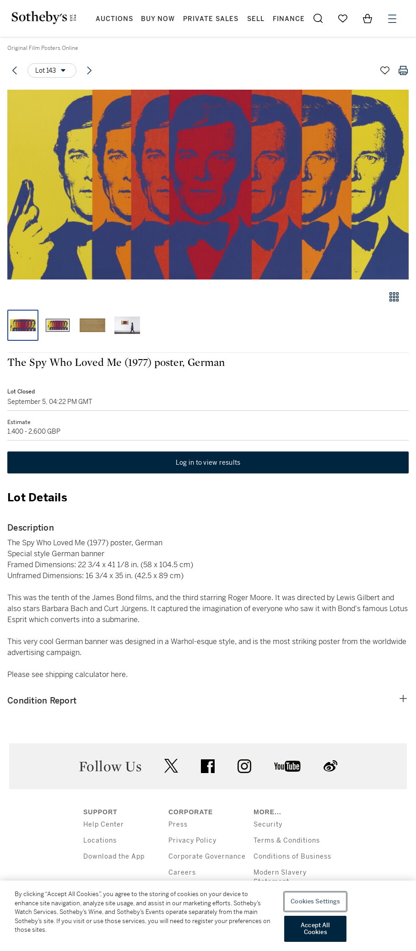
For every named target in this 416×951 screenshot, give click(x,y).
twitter (171, 766)
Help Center (103, 824)
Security (268, 824)
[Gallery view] (394, 297)
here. (119, 674)
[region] (208, 916)
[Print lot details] (403, 70)
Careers (182, 872)
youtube (287, 766)
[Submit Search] (318, 18)
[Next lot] (89, 70)
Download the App (114, 856)
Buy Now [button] (158, 19)
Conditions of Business (292, 856)
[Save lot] (385, 70)
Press (178, 824)
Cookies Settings (315, 901)
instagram (244, 766)
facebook (208, 766)
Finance (289, 19)
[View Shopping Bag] (367, 18)
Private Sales (210, 19)
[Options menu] (51, 70)
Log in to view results (208, 462)
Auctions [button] (114, 19)
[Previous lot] (14, 70)
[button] (208, 184)
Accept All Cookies (315, 928)
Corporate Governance (207, 856)
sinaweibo (330, 766)
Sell (256, 19)
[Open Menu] (392, 18)
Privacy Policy (192, 840)
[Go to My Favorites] (342, 18)
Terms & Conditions (287, 840)
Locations (100, 840)
